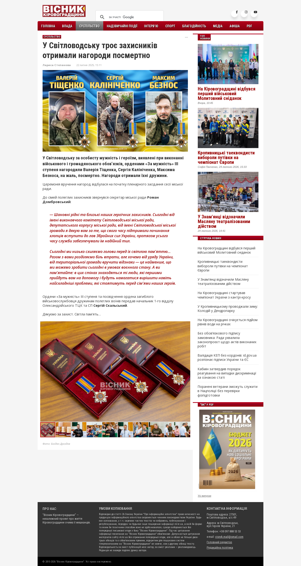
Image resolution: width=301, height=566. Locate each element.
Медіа (217, 26)
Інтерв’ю (151, 26)
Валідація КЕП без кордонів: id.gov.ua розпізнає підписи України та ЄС (227, 357)
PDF (249, 26)
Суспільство (89, 26)
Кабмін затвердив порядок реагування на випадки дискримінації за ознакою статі (227, 373)
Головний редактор (219, 542)
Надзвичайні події (122, 26)
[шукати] (129, 17)
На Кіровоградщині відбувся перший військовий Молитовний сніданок (226, 93)
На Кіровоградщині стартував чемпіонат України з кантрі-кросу (224, 295)
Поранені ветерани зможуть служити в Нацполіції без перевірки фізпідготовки (227, 391)
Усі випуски (204, 495)
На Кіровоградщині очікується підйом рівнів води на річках (227, 322)
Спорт (170, 26)
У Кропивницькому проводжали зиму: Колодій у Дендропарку (228, 308)
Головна (48, 26)
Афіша (235, 26)
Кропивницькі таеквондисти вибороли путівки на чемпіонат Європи (226, 157)
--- (186, 37)
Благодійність (194, 26)
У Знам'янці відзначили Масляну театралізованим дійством (224, 221)
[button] (186, 325)
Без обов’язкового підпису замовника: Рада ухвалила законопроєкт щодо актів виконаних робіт (227, 339)
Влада (67, 26)
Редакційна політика (220, 547)
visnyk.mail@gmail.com (229, 536)
